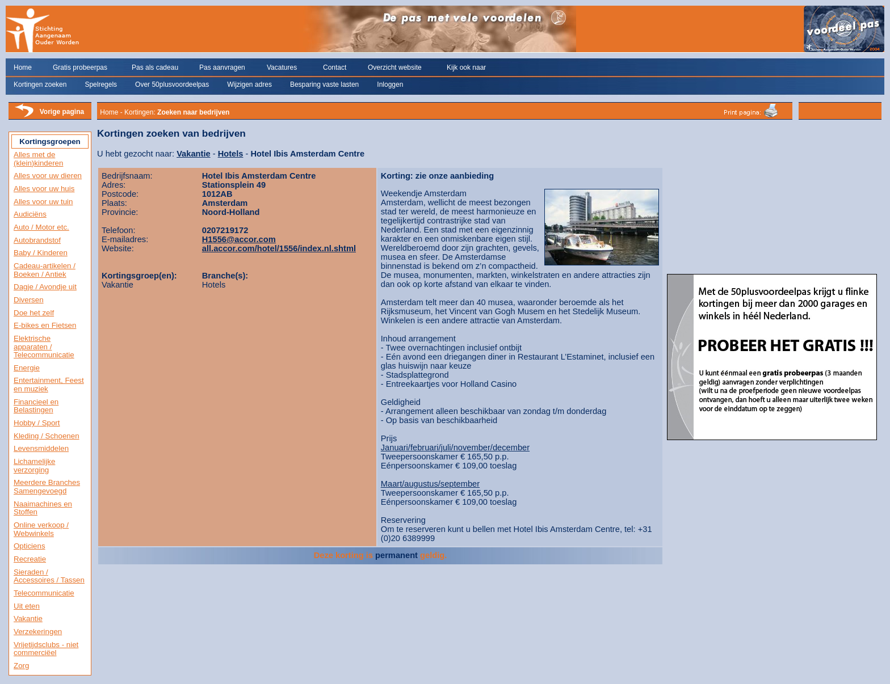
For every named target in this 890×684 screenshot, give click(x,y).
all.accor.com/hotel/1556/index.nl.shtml (279, 248)
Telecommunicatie (44, 593)
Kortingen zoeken (40, 84)
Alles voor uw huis (44, 188)
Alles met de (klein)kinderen (38, 158)
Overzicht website (395, 67)
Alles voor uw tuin (43, 201)
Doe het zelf (34, 313)
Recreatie (30, 559)
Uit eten (27, 606)
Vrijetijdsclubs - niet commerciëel (46, 648)
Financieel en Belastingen (36, 406)
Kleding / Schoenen (46, 436)
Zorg (21, 665)
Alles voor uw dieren (48, 175)
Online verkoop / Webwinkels (41, 529)
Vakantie (28, 618)
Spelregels (101, 84)
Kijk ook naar (466, 67)
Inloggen (390, 84)
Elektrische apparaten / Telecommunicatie (44, 346)
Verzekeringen (38, 631)
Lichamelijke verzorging (34, 465)
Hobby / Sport (37, 423)
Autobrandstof (37, 240)
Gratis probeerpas (80, 67)
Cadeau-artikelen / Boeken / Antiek (44, 269)
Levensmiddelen (41, 448)
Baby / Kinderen (41, 252)
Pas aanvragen (222, 67)
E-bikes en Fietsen (45, 325)
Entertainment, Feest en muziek (49, 384)
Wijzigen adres (249, 84)
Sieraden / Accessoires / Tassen (49, 576)
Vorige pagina (62, 112)
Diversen (29, 299)
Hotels (231, 153)
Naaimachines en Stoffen (43, 508)
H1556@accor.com (239, 239)
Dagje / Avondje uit (45, 286)
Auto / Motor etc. (41, 227)
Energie (27, 368)
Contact (334, 67)
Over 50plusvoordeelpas (172, 84)
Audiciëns (30, 214)
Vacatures (282, 67)
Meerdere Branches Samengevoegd (47, 486)
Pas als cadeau (155, 67)
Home (23, 67)
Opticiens (29, 546)
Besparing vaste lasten (324, 84)
